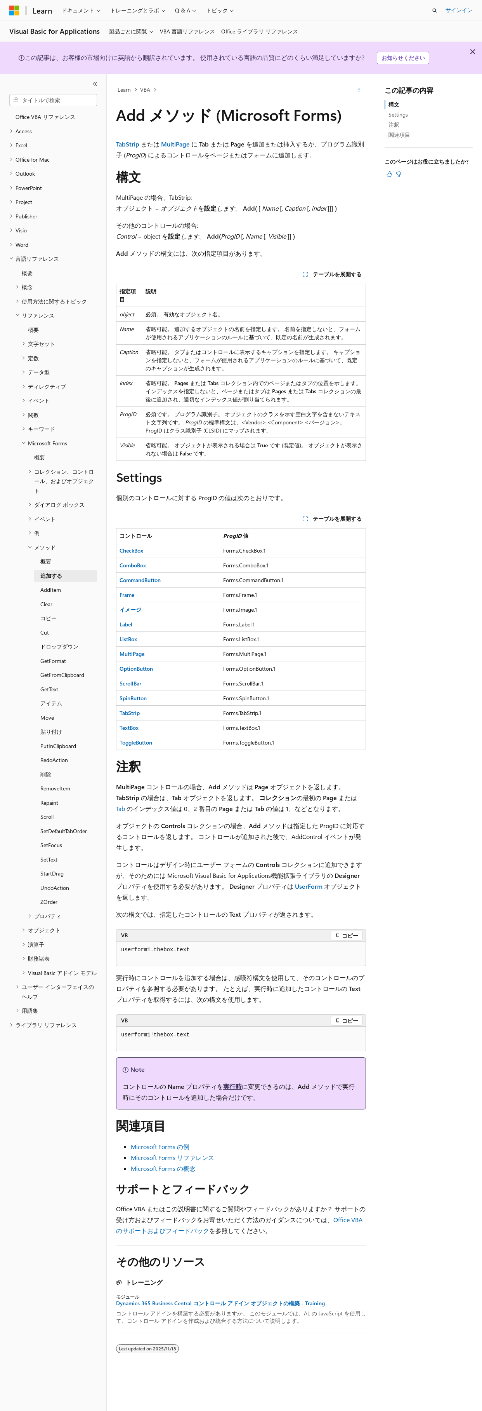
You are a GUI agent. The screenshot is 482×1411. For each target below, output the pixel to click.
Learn (124, 89)
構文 (393, 104)
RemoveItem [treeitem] (55, 788)
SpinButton (133, 698)
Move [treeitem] (47, 717)
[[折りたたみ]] (95, 84)
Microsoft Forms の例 (160, 1146)
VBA (145, 89)
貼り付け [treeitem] (51, 731)
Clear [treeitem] (46, 604)
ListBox (128, 639)
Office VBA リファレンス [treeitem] (45, 116)
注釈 (393, 124)
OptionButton (136, 668)
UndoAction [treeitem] (54, 887)
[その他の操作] (359, 90)
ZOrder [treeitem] (48, 901)
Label (126, 624)
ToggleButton (136, 742)
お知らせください (403, 57)
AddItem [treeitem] (50, 589)
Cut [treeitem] (44, 632)
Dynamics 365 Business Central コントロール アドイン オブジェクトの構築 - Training (220, 1303)
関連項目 (399, 134)
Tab (120, 808)
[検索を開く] (434, 10)
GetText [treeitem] (49, 689)
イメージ (130, 609)
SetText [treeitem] (48, 859)
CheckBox (131, 550)
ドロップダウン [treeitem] (59, 646)
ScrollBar (130, 683)
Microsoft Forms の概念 (163, 1168)
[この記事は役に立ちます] (389, 174)
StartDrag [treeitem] (52, 873)
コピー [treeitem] (48, 618)
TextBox (129, 727)
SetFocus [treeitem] (51, 845)
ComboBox (133, 565)
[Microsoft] (14, 10)
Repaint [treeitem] (49, 802)
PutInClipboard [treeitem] (58, 746)
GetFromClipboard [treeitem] (62, 674)
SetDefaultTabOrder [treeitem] (63, 831)
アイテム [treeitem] (51, 703)
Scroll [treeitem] (47, 816)
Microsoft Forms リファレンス (172, 1157)
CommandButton (140, 580)
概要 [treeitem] (27, 273)
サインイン (459, 10)
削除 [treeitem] (45, 774)
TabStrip (127, 144)
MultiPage (175, 144)
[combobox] (53, 100)
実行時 (232, 1086)
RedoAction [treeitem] (54, 760)
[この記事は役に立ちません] (398, 174)
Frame (127, 594)
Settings (398, 114)
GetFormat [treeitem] (53, 661)
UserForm (308, 886)
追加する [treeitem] (51, 575)
